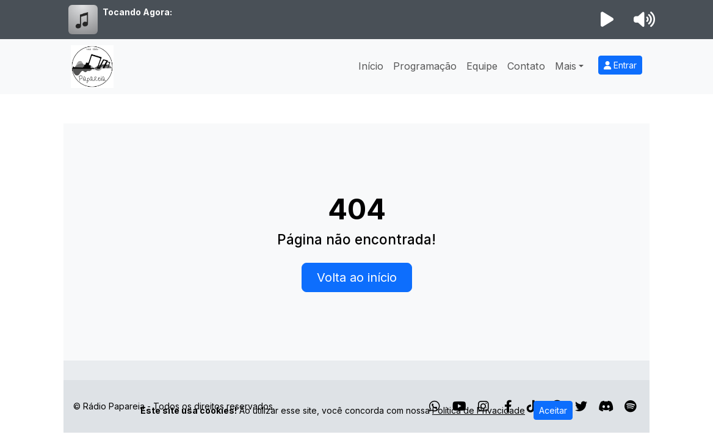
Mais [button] (565, 66)
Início (370, 66)
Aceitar (553, 410)
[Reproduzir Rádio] (607, 19)
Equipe (482, 66)
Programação (425, 66)
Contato (526, 66)
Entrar (620, 65)
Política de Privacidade (478, 410)
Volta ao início (357, 277)
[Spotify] (630, 406)
